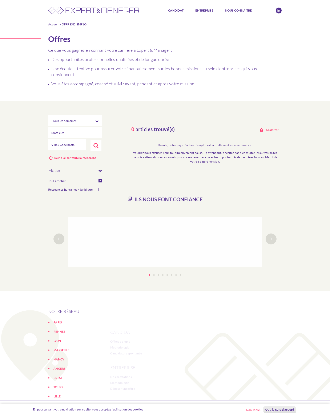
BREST (58, 398)
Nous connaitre (238, 10)
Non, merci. (253, 410)
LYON (57, 361)
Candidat (176, 10)
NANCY (58, 380)
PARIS (57, 343)
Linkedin (278, 10)
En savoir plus (155, 409)
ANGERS (59, 389)
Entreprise (204, 10)
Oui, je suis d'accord (279, 409)
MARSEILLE (61, 371)
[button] (149, 288)
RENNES (59, 352)
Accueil (53, 24)
